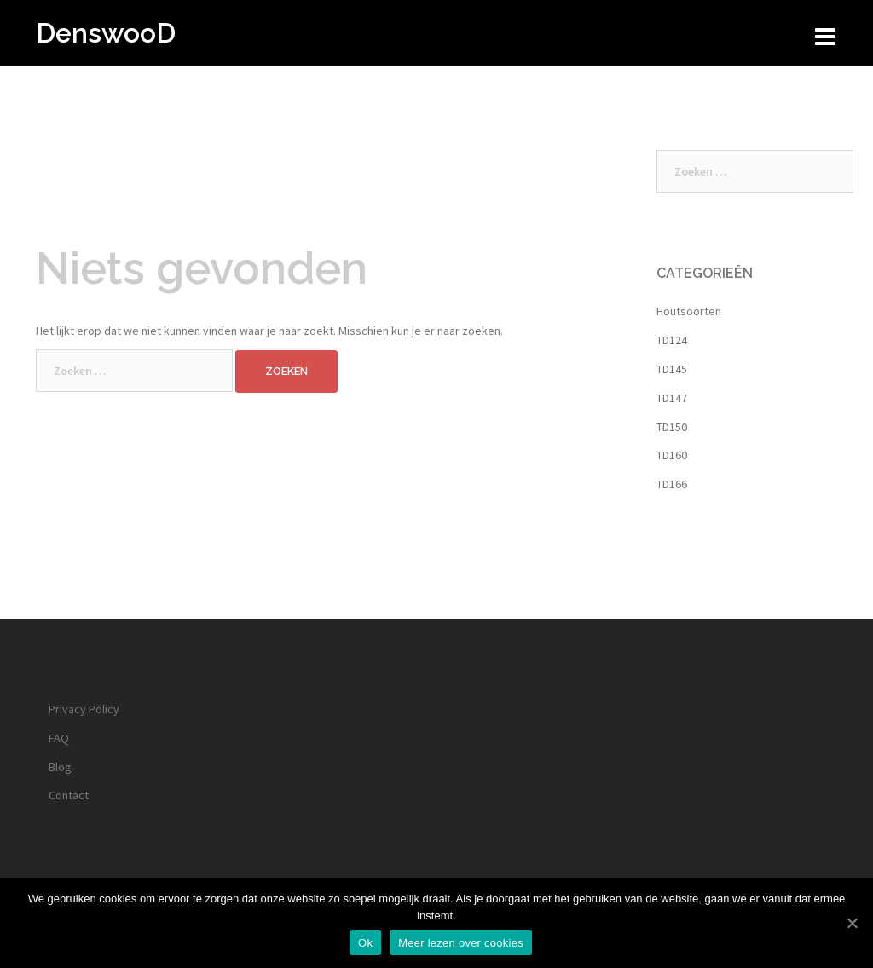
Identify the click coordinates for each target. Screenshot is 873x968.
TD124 (671, 340)
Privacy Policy (84, 709)
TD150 (671, 427)
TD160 (671, 455)
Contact (69, 795)
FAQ (59, 738)
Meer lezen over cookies (460, 942)
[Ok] (851, 922)
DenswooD (106, 33)
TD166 (671, 484)
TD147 (671, 398)
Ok (365, 942)
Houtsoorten (688, 311)
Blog (60, 767)
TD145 (671, 369)
